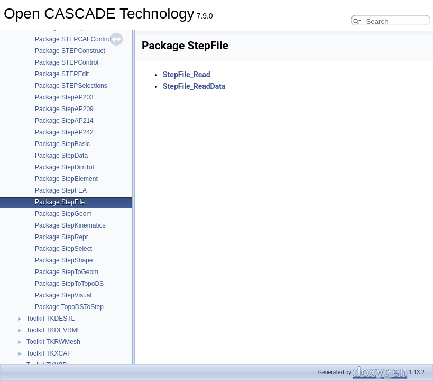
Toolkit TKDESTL (50, 318)
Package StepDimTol (64, 167)
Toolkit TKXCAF (48, 353)
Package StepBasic (62, 144)
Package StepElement (66, 179)
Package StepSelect (63, 248)
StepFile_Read (186, 74)
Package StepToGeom (66, 272)
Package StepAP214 (64, 120)
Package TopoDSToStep (69, 307)
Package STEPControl (66, 62)
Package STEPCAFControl (73, 39)
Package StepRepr (61, 237)
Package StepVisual (63, 295)
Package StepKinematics (70, 225)
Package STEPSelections (71, 85)
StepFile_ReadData (194, 86)
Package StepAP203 (64, 97)
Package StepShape (64, 260)
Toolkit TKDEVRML (53, 330)
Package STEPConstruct (70, 51)
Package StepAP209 (64, 109)
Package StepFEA (61, 190)
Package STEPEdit (62, 74)
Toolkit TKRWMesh (53, 342)
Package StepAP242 (64, 132)
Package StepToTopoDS (69, 283)
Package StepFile (60, 202)
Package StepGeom (63, 213)
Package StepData (61, 155)
